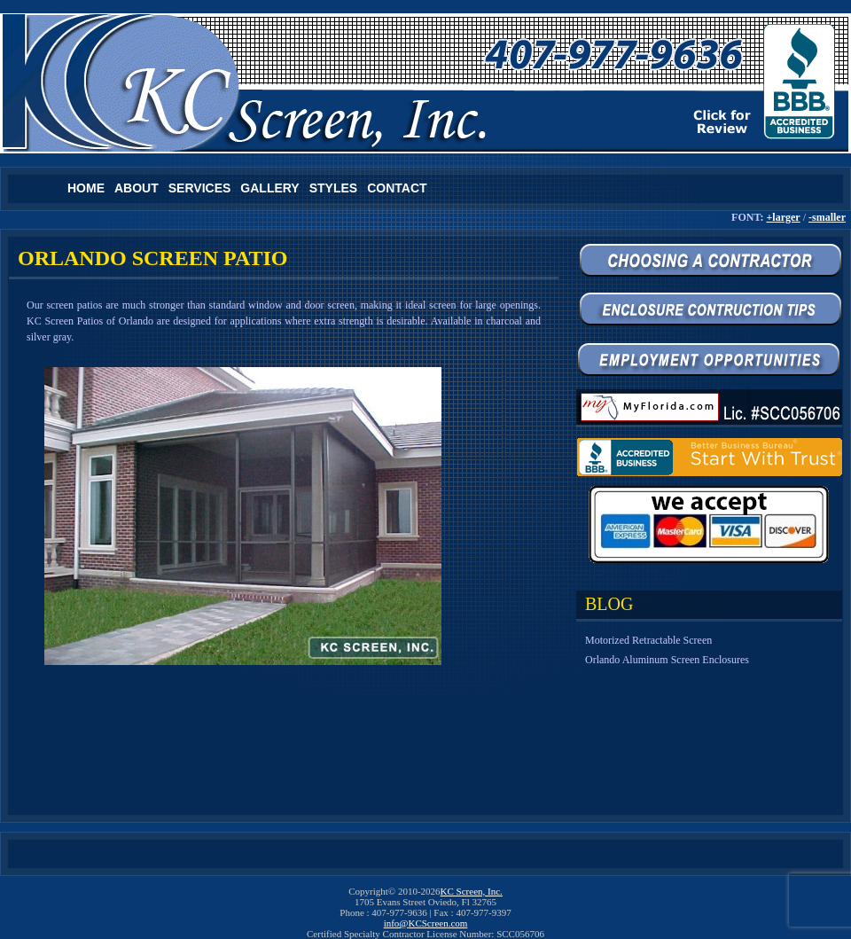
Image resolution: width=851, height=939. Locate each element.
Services (199, 188)
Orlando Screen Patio (152, 258)
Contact (396, 188)
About (136, 188)
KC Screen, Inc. (472, 891)
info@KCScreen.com (426, 923)
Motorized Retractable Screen (648, 640)
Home (86, 188)
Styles (333, 188)
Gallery (269, 188)
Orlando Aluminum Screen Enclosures (667, 659)
